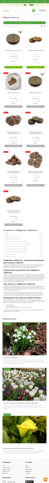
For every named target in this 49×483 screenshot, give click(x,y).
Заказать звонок (42, 11)
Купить (13, 67)
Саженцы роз (28, 471)
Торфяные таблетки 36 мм (35, 92)
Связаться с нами (6, 469)
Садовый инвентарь (9, 14)
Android (31, 4)
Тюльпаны (27, 473)
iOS (25, 4)
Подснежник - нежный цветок (10, 357)
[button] (28, 1)
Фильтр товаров (24, 22)
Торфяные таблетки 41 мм (13, 92)
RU (13, 1)
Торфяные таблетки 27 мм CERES (13, 50)
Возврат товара (5, 471)
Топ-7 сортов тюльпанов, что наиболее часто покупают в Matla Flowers (20, 403)
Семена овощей (28, 469)
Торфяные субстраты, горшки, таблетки (23, 14)
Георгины (27, 467)
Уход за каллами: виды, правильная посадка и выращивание (18, 448)
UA (11, 1)
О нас (3, 465)
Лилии (26, 465)
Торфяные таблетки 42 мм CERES (35, 50)
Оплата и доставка (6, 467)
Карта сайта (5, 473)
